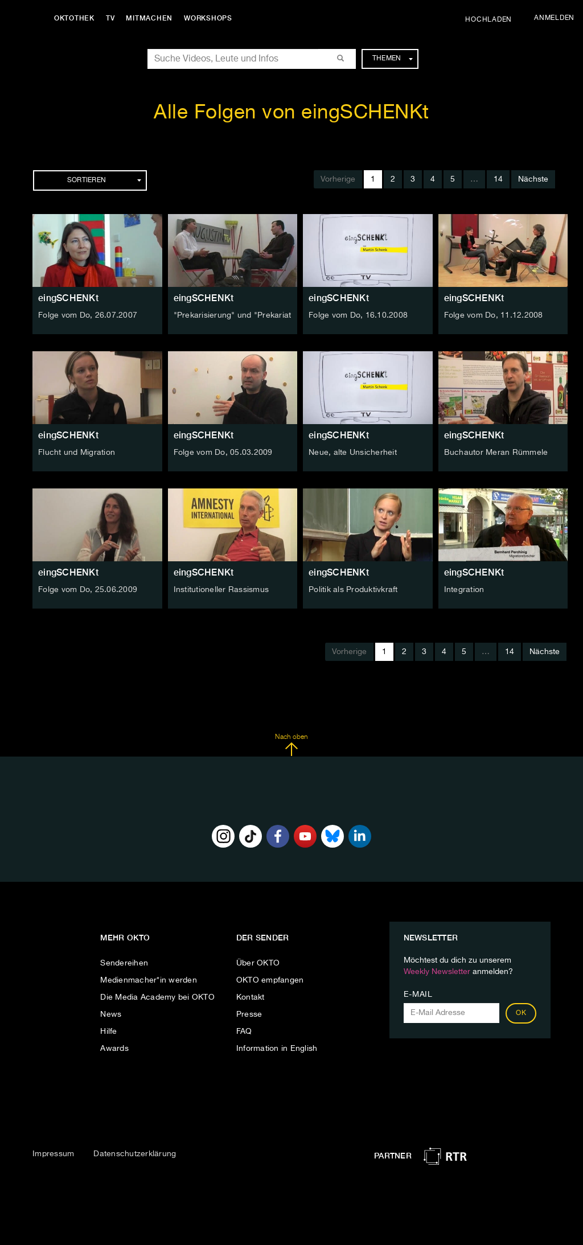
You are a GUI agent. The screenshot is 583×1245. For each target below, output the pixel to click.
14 (498, 179)
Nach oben (291, 745)
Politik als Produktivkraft (353, 590)
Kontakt (250, 997)
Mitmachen (149, 18)
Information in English (277, 1049)
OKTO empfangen (270, 980)
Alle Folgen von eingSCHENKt (291, 113)
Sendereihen (124, 963)
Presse (249, 1014)
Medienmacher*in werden (148, 980)
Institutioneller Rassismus (221, 590)
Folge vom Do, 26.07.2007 (87, 315)
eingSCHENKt (68, 298)
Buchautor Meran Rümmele (496, 453)
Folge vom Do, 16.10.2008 (358, 315)
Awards (114, 1049)
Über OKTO (258, 963)
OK (521, 1013)
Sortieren (104, 180)
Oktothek (74, 18)
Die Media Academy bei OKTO (157, 997)
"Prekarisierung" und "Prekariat (233, 315)
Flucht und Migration (76, 453)
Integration (464, 590)
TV (110, 18)
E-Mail (418, 995)
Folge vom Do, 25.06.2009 (87, 590)
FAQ (244, 1032)
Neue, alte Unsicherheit (353, 453)
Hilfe (108, 1032)
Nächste (533, 179)
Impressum (53, 1154)
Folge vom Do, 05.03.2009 (223, 453)
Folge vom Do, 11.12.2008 (493, 315)
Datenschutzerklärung (134, 1154)
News (110, 1014)
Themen (392, 58)
